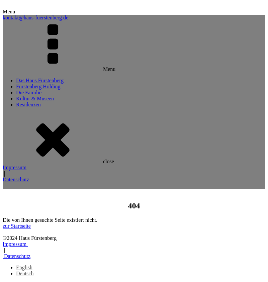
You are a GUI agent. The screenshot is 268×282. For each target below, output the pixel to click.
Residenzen (28, 104)
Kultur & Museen (35, 98)
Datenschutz (16, 179)
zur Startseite (17, 226)
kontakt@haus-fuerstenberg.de (35, 17)
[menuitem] (24, 267)
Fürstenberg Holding (38, 86)
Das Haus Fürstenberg (40, 80)
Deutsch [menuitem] (24, 273)
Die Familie (28, 92)
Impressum (14, 167)
